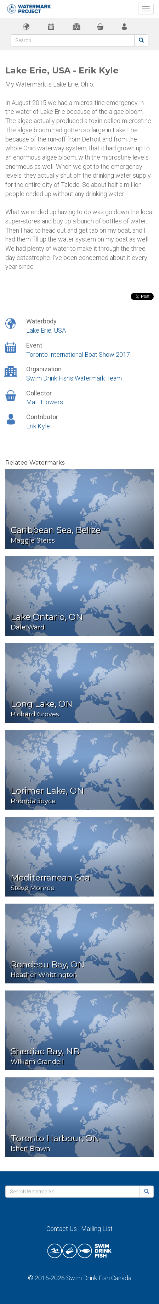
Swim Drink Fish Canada (98, 1278)
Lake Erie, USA (46, 330)
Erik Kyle (38, 426)
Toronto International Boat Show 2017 (78, 354)
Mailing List (97, 1228)
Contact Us (61, 1228)
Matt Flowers (44, 402)
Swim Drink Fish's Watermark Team (74, 378)
